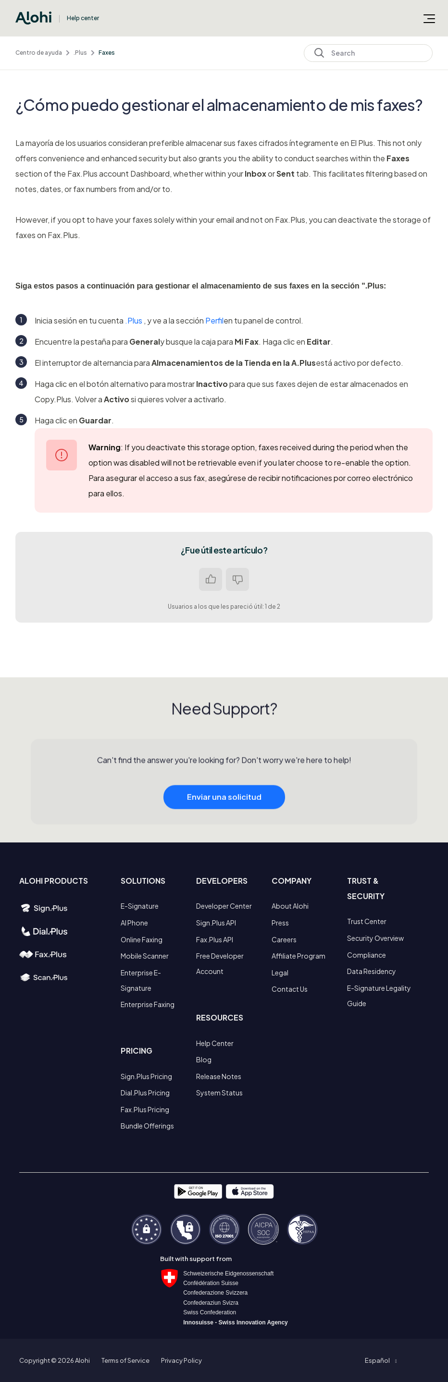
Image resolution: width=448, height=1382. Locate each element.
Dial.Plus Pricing (145, 1092)
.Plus (80, 52)
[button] (380, 1360)
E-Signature (140, 905)
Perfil (214, 320)
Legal (280, 972)
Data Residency (371, 971)
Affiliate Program (298, 955)
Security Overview (375, 938)
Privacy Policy (181, 1360)
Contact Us (290, 989)
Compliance (366, 954)
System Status (219, 1092)
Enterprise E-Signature (141, 980)
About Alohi (290, 905)
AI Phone (134, 922)
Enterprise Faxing (147, 1004)
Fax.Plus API (214, 939)
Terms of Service (125, 1360)
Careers (284, 939)
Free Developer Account (220, 963)
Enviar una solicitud (224, 805)
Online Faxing (141, 939)
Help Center (215, 1043)
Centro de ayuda (38, 52)
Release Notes (218, 1076)
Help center (83, 18)
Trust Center (366, 921)
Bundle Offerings (147, 1125)
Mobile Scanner (145, 955)
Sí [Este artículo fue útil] (210, 579)
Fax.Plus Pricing (145, 1109)
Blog (204, 1059)
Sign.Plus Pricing (146, 1076)
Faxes (107, 52)
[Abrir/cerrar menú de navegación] (429, 18)
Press (280, 922)
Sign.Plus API (216, 922)
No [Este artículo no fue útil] (237, 579)
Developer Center (224, 905)
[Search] (368, 53)
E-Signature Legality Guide (379, 996)
